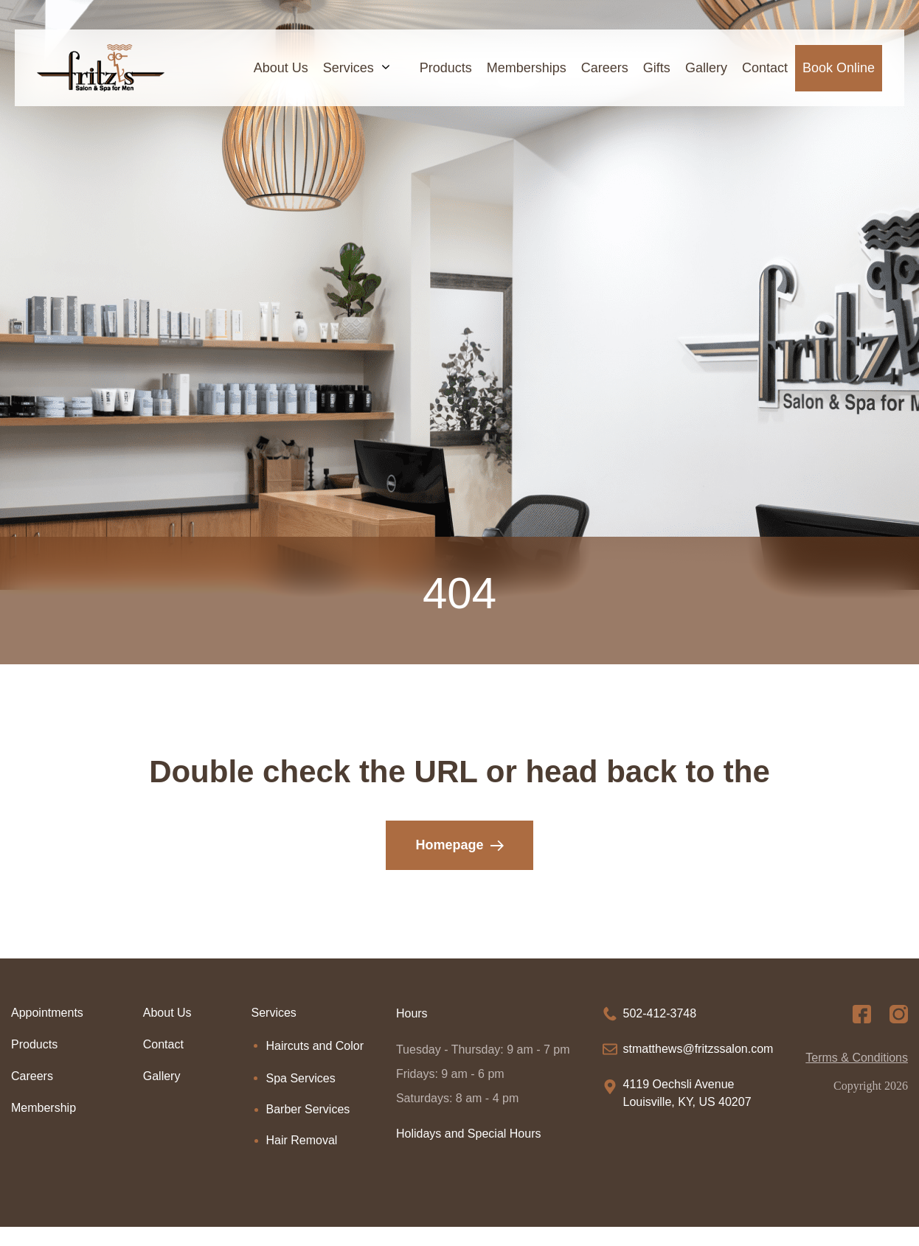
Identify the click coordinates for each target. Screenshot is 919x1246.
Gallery (706, 67)
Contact (765, 67)
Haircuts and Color (315, 1046)
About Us (281, 67)
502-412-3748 (660, 1013)
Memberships (526, 67)
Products (446, 67)
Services (364, 68)
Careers (604, 67)
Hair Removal (302, 1140)
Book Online (838, 67)
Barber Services (308, 1109)
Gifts (656, 67)
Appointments (47, 1012)
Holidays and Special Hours (468, 1133)
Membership (43, 1107)
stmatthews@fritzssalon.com (698, 1049)
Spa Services (301, 1078)
